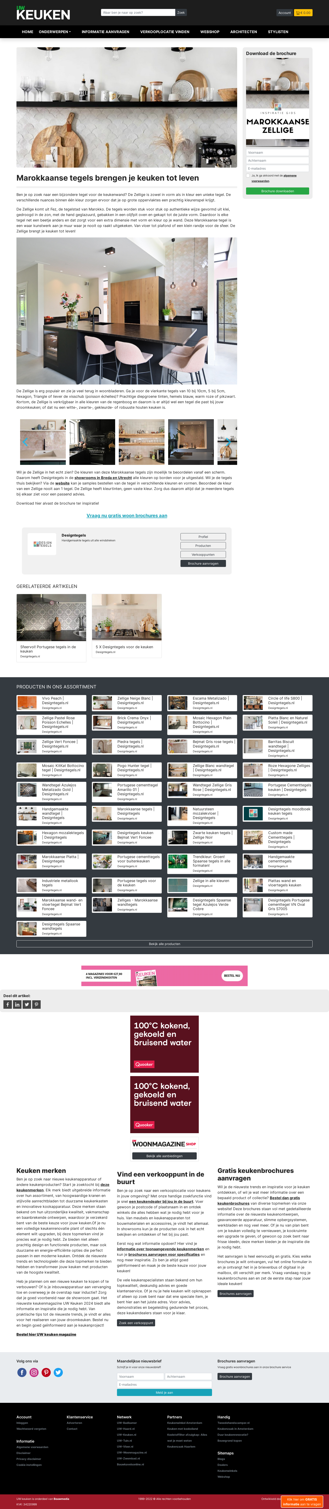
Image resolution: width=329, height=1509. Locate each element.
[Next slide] (228, 442)
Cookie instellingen (29, 1465)
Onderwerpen (53, 31)
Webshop (209, 31)
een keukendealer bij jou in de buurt (161, 1201)
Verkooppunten (203, 554)
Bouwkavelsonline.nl (130, 1464)
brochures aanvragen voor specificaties (164, 1254)
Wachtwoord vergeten (31, 1428)
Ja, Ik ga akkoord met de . (274, 178)
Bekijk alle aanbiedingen (164, 1156)
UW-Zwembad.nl (128, 1458)
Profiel (203, 537)
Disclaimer (23, 1453)
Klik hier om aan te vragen (302, 1501)
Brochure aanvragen (203, 563)
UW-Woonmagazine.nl (132, 1452)
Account (285, 13)
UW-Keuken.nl (126, 1434)
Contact (72, 1428)
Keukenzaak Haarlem (181, 1446)
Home (27, 31)
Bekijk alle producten (164, 944)
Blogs (221, 1459)
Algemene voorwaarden (32, 1447)
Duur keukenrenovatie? (233, 1434)
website (62, 483)
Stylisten (278, 31)
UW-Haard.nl (126, 1428)
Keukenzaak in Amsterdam (235, 1428)
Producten (203, 546)
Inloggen (22, 1423)
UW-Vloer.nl (125, 1446)
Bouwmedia (61, 1499)
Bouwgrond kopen (230, 1440)
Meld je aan (164, 1392)
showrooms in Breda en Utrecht (103, 477)
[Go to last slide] (25, 442)
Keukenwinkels (227, 1470)
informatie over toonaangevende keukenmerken (160, 1249)
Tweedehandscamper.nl (233, 1423)
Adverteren (74, 1423)
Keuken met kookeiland (182, 1428)
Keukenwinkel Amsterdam (184, 1423)
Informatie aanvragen (105, 31)
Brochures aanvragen (236, 1294)
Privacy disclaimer (28, 1459)
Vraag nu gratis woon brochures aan (127, 515)
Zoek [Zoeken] (181, 12)
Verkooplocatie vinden (164, 31)
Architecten (243, 31)
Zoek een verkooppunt (136, 1323)
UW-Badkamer (127, 1423)
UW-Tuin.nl (124, 1440)
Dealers (223, 1465)
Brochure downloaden (277, 191)
